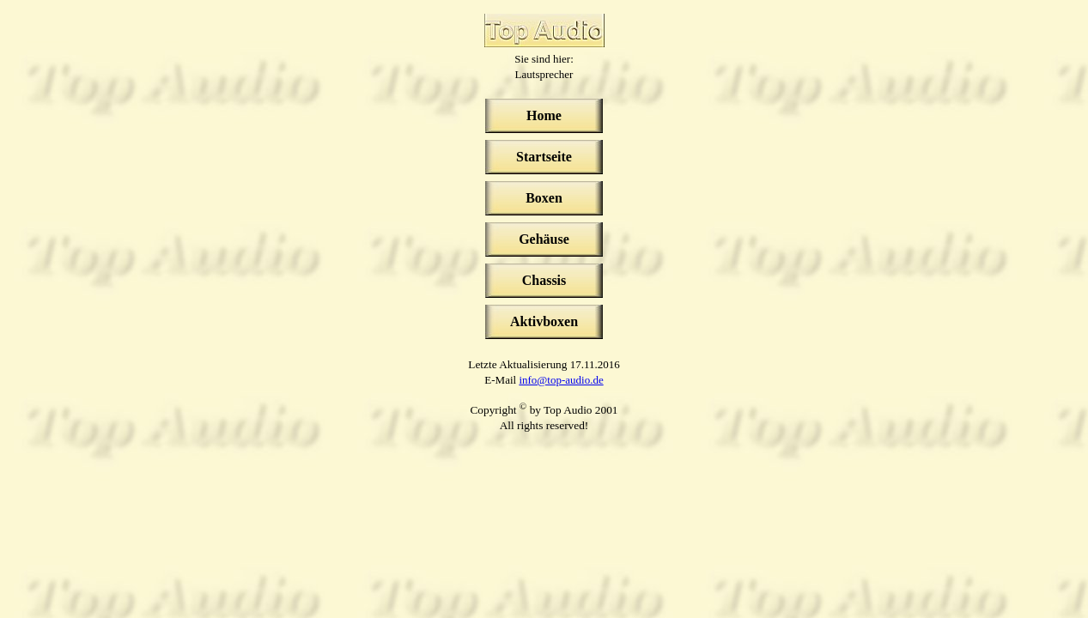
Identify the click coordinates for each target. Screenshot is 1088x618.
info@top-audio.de (561, 379)
